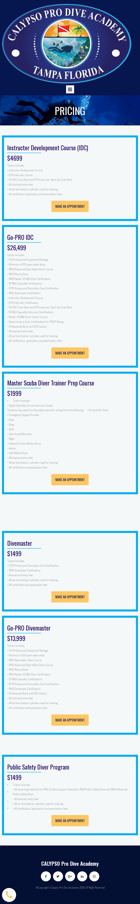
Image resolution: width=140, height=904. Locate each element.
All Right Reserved (95, 887)
